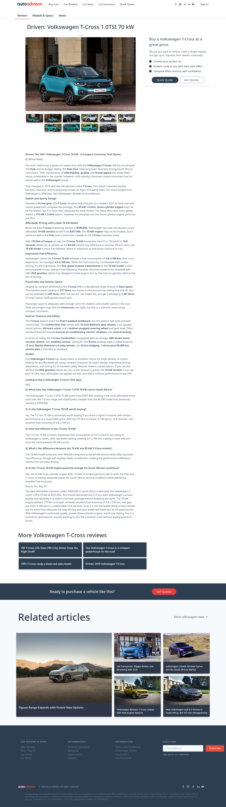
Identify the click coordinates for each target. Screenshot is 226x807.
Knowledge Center (126, 750)
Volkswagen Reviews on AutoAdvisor (79, 193)
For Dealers (122, 754)
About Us (73, 750)
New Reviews (28, 747)
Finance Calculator (78, 747)
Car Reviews (71, 4)
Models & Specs (42, 15)
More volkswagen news (191, 617)
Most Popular (28, 750)
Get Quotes (191, 80)
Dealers (72, 758)
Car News (88, 4)
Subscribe (214, 748)
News (62, 15)
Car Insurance (107, 4)
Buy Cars (54, 4)
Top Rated (26, 754)
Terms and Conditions (128, 747)
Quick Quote (127, 4)
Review (22, 15)
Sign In (204, 4)
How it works (75, 754)
